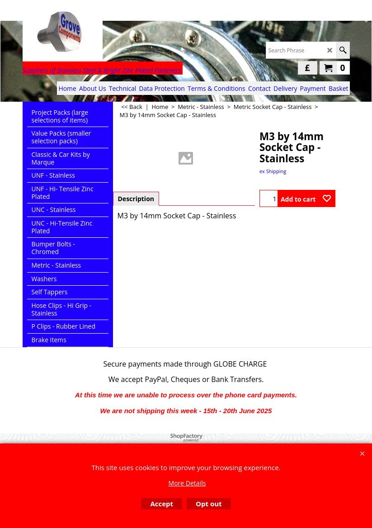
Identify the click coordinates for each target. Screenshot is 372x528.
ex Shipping (272, 171)
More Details (187, 483)
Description (136, 198)
